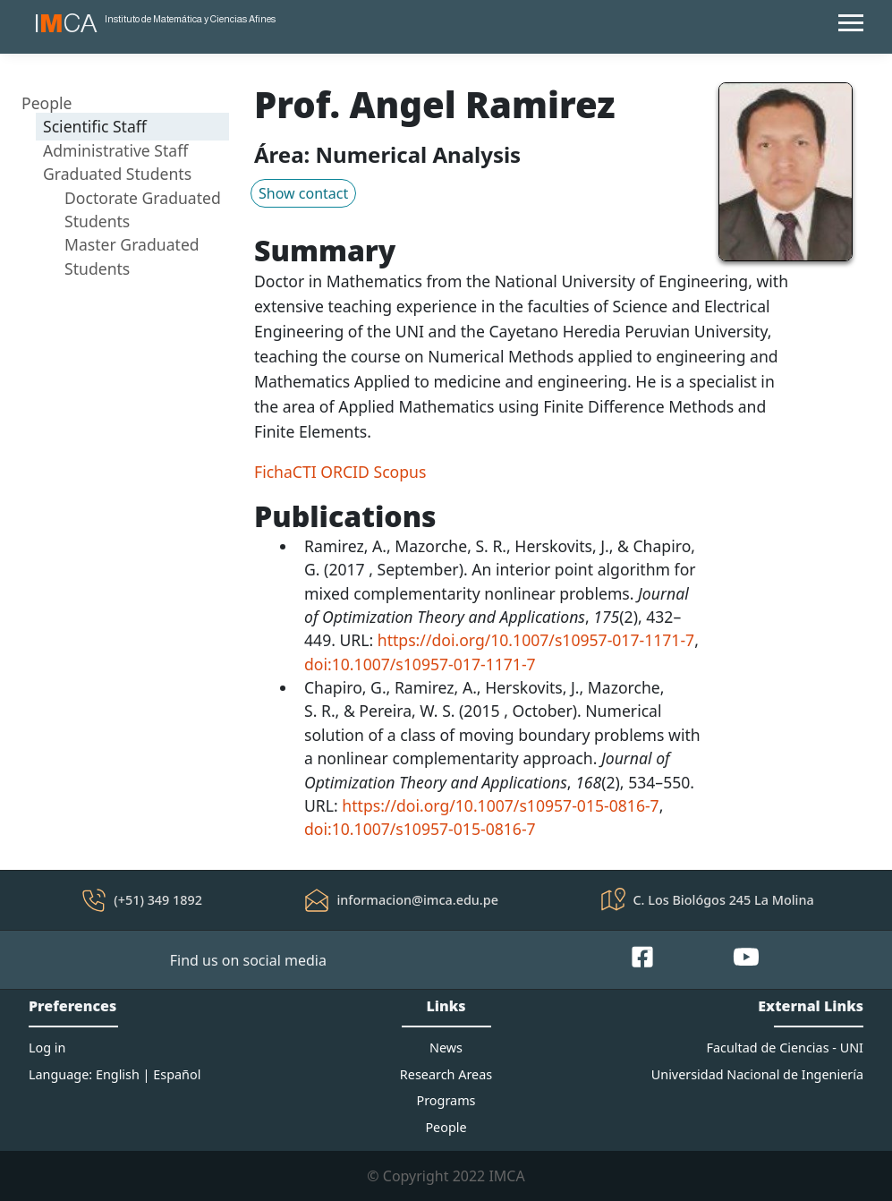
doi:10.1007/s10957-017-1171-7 (420, 664)
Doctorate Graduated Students (142, 209)
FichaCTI (285, 471)
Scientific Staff (95, 126)
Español (176, 1074)
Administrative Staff (115, 150)
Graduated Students (117, 173)
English (118, 1074)
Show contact (303, 193)
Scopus (400, 471)
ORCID (345, 471)
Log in (47, 1047)
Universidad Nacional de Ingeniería (757, 1074)
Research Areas (446, 1074)
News (446, 1047)
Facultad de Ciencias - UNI (785, 1047)
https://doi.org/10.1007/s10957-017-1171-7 (536, 640)
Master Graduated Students (132, 256)
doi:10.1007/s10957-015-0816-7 (420, 828)
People (46, 103)
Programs (446, 1100)
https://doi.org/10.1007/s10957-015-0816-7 (500, 805)
